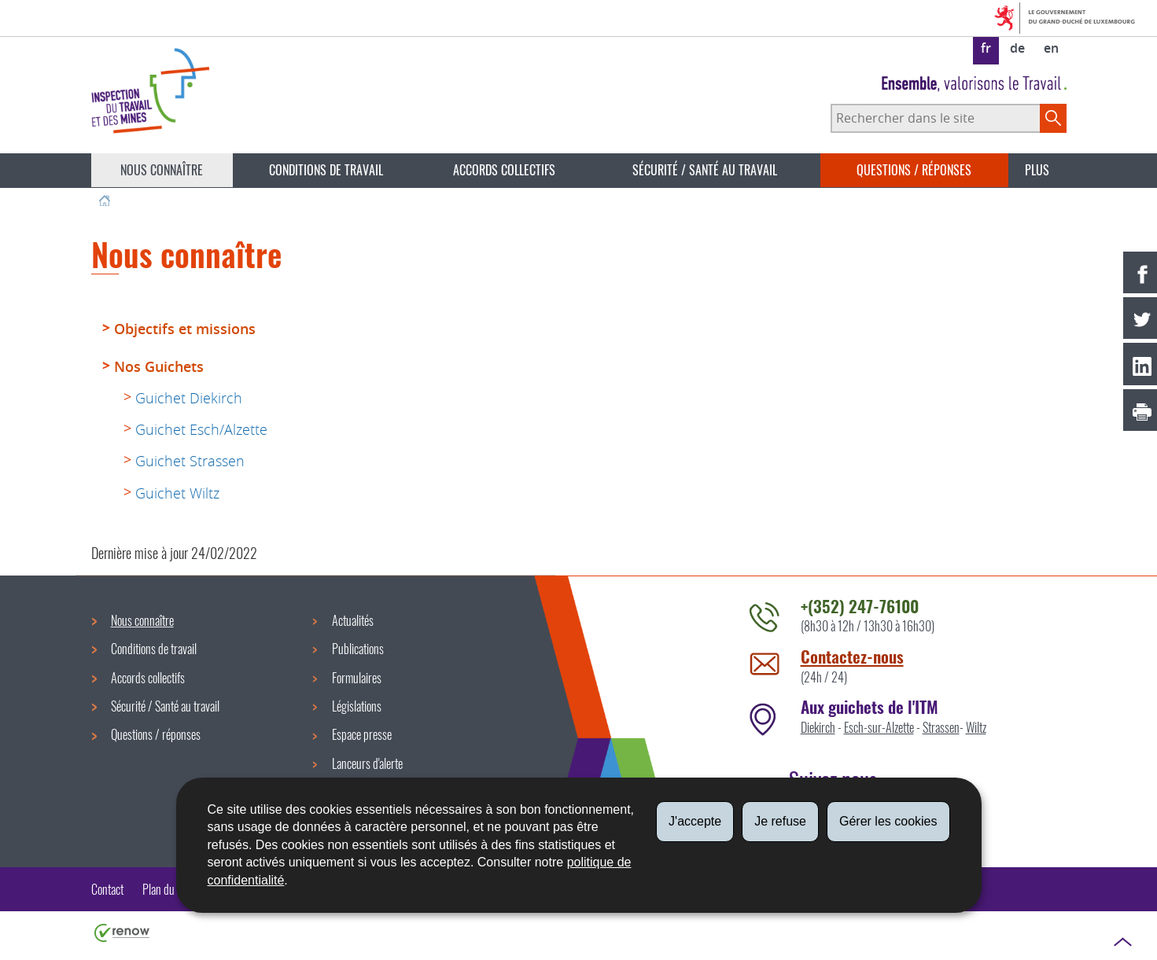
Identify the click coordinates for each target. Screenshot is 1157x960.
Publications (358, 648)
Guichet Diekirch (188, 397)
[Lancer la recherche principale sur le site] (1053, 118)
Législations (356, 706)
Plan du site (167, 889)
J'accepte (695, 821)
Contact (107, 889)
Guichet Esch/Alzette (201, 429)
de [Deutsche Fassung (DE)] (1017, 48)
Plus (1037, 169)
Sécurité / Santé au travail (704, 169)
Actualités (353, 620)
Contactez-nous (852, 656)
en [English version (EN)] (1051, 48)
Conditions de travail (326, 169)
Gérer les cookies (888, 821)
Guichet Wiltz (177, 493)
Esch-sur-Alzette (879, 727)
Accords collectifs (504, 169)
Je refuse (780, 821)
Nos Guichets (159, 366)
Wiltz (976, 727)
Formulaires (356, 677)
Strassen (941, 727)
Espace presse (362, 734)
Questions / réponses (914, 169)
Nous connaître (161, 169)
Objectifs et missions (185, 328)
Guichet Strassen (190, 460)
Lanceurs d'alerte (367, 763)
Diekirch (818, 727)
